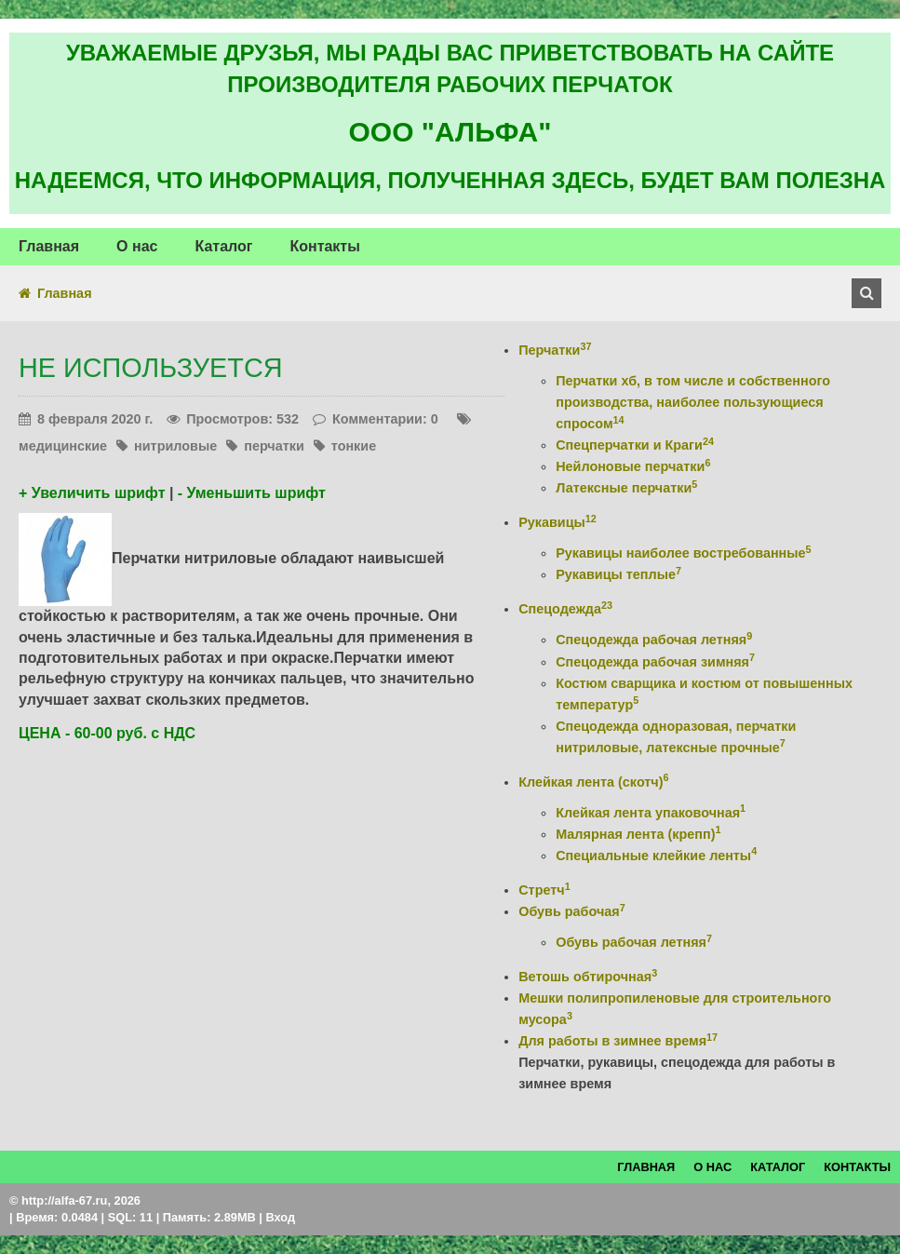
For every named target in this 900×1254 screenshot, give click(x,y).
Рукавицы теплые (618, 574)
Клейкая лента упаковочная (651, 812)
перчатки (274, 445)
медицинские (63, 445)
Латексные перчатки (626, 487)
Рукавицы (557, 522)
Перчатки (554, 350)
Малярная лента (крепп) (638, 834)
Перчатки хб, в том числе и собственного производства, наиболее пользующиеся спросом (693, 402)
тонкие (353, 445)
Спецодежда (565, 608)
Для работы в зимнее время (618, 1040)
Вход (280, 1217)
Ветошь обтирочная (587, 976)
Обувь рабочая (571, 911)
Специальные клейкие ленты (656, 855)
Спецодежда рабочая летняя (654, 639)
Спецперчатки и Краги (635, 445)
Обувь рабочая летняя (634, 942)
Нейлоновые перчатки (633, 466)
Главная (64, 293)
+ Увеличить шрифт (92, 493)
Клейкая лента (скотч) (593, 782)
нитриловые (175, 445)
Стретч (544, 890)
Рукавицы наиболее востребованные (683, 553)
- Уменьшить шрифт (252, 493)
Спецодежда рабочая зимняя (655, 661)
